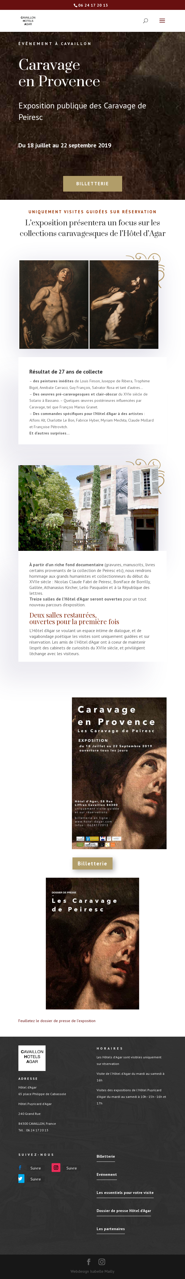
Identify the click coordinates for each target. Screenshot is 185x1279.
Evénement (107, 1174)
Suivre (35, 1168)
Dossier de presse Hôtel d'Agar (124, 1210)
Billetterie (92, 184)
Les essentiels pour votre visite (125, 1192)
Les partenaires (111, 1228)
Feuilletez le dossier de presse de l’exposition (57, 1020)
